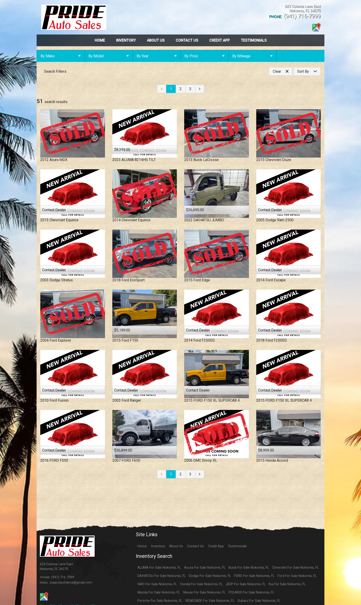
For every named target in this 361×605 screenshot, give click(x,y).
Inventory (158, 546)
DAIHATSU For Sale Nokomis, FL (161, 576)
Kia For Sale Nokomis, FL (287, 584)
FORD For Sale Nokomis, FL (254, 576)
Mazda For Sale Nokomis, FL (158, 592)
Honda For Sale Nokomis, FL (201, 584)
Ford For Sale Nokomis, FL (297, 576)
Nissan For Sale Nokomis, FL (204, 592)
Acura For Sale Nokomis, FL (204, 568)
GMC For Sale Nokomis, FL (157, 584)
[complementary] (347, 591)
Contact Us (195, 546)
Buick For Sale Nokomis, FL (249, 568)
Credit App (216, 546)
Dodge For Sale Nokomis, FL (210, 576)
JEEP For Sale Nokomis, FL (245, 584)
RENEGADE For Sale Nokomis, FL (210, 601)
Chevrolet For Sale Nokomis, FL (295, 568)
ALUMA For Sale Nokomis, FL (159, 568)
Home (142, 546)
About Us (176, 546)
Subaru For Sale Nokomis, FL (259, 601)
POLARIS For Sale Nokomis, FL (251, 592)
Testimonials (237, 546)
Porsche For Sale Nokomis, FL (159, 601)
